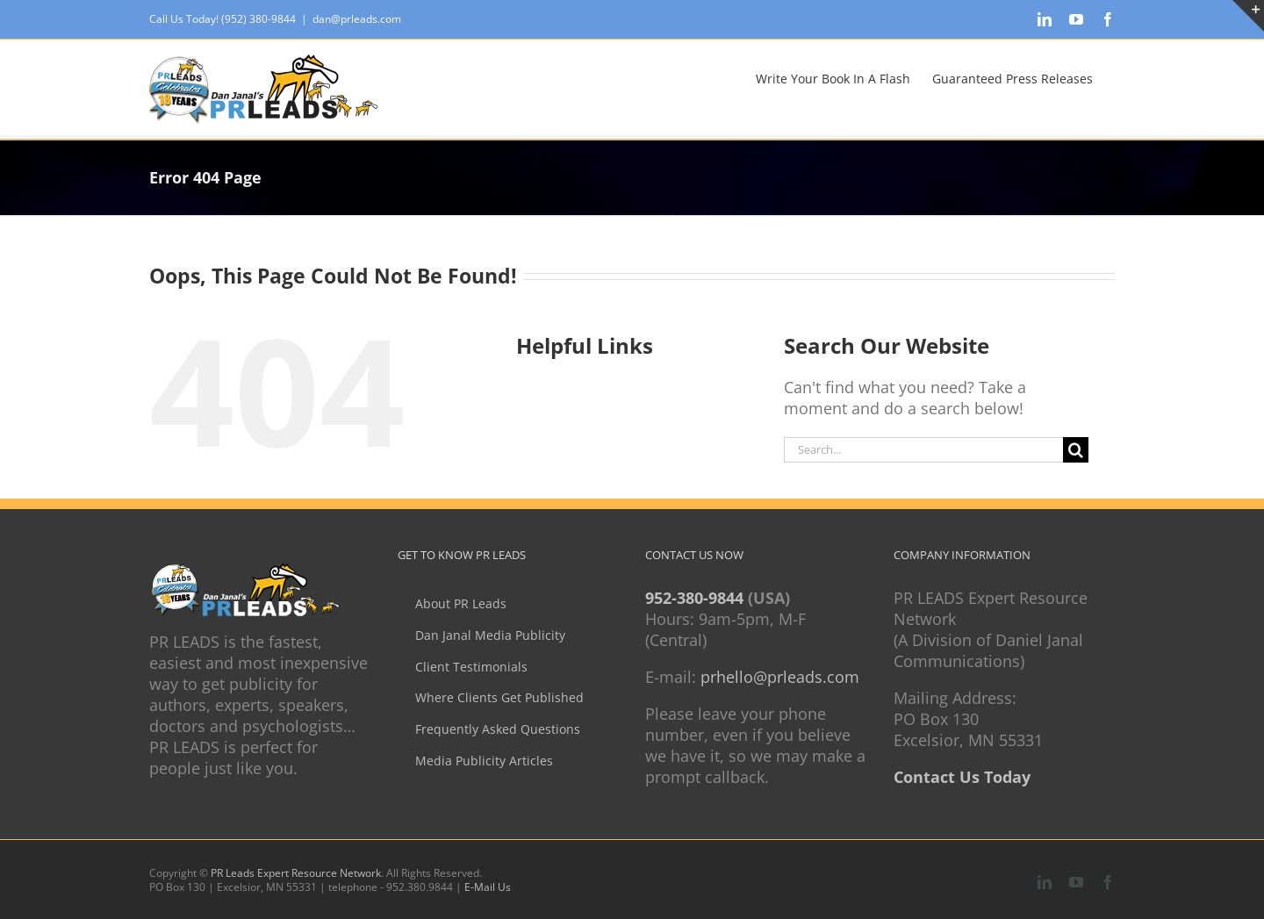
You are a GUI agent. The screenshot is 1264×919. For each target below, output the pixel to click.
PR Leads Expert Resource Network (296, 872)
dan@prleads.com (356, 18)
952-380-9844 (694, 597)
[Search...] (923, 450)
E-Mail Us (487, 887)
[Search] (1075, 450)
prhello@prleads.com (779, 676)
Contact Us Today (962, 776)
